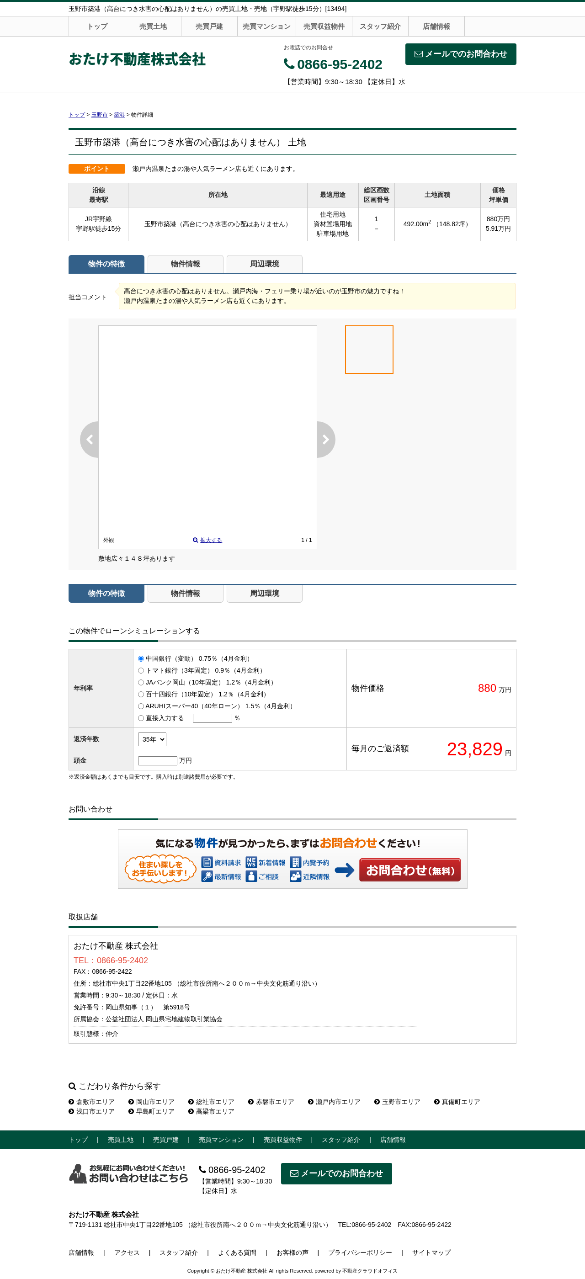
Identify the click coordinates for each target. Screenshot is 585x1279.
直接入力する (165, 718)
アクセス (127, 1252)
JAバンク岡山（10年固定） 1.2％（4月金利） (211, 682)
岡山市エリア (151, 1101)
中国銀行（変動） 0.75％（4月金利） (199, 658)
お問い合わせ (410, 869)
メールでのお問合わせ (461, 53)
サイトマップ (431, 1252)
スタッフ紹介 (380, 26)
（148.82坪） (452, 224)
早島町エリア (151, 1111)
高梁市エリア (211, 1111)
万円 (185, 760)
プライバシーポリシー (360, 1252)
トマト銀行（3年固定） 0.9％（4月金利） (206, 670)
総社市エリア (211, 1101)
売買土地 (153, 26)
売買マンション (267, 26)
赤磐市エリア (271, 1101)
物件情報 (185, 264)
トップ (97, 26)
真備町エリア (457, 1101)
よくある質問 (237, 1252)
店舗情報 (436, 26)
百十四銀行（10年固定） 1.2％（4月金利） (208, 694)
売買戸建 (209, 26)
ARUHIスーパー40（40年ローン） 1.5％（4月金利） (220, 706)
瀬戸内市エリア (334, 1101)
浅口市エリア (92, 1111)
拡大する (207, 540)
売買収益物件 (324, 26)
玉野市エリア (397, 1101)
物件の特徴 (106, 264)
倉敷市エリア (92, 1101)
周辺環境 (264, 264)
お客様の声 (292, 1252)
